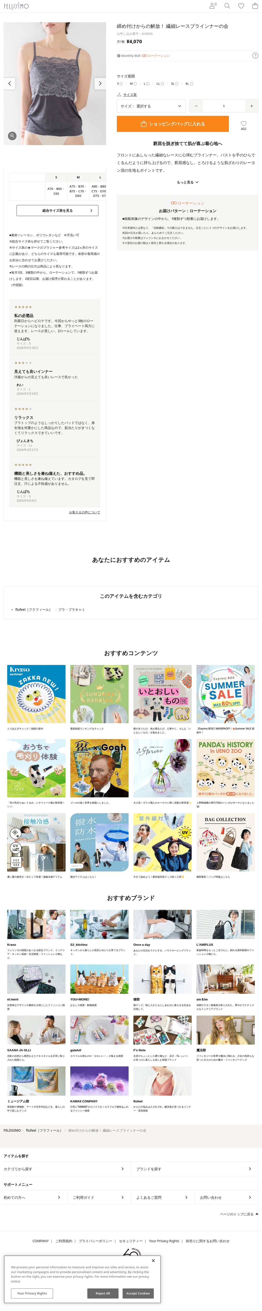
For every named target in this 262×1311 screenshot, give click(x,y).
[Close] (153, 1260)
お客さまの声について (84, 512)
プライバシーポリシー (95, 1241)
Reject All (103, 1293)
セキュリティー (131, 1241)
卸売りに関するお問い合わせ (208, 1241)
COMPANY (40, 1241)
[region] (82, 1279)
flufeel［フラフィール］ (44, 1130)
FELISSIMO (12, 1130)
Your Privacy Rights (164, 1241)
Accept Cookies (138, 1293)
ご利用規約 (63, 1241)
